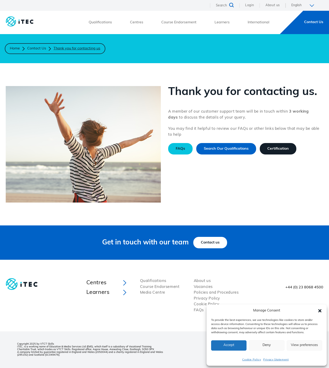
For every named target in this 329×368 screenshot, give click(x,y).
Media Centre (152, 293)
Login (249, 5)
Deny (267, 345)
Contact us (210, 242)
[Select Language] (304, 5)
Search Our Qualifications (226, 149)
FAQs (180, 149)
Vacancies (203, 287)
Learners (222, 22)
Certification (278, 149)
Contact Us (313, 22)
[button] (320, 310)
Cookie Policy (251, 359)
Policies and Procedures (216, 293)
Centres (136, 22)
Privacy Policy (207, 298)
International (258, 22)
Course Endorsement (178, 22)
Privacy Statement (276, 359)
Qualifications (100, 22)
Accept (228, 345)
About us (272, 5)
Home (15, 48)
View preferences (304, 345)
